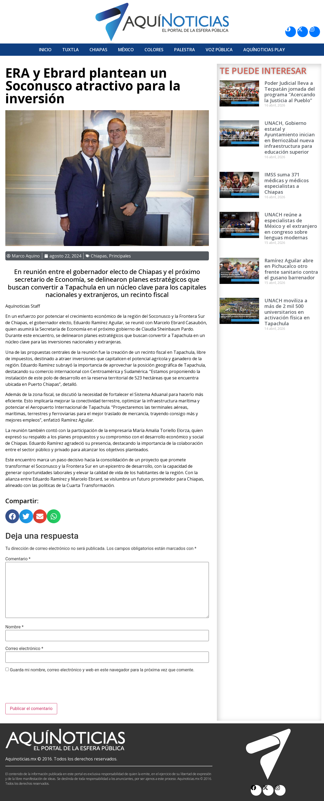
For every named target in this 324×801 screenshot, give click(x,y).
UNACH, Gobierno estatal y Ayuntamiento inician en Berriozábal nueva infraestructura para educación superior (289, 137)
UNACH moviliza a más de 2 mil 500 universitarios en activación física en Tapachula (287, 312)
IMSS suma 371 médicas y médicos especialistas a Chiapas (286, 183)
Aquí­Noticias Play (264, 50)
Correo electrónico (24, 649)
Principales (120, 256)
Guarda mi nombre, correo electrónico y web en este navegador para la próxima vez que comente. (102, 670)
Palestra (184, 50)
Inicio (45, 50)
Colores (154, 50)
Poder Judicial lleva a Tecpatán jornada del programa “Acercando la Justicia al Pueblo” (289, 92)
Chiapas (98, 50)
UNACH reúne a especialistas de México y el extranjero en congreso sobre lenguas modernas (290, 226)
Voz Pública (219, 50)
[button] (12, 516)
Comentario (17, 559)
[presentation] (46, 690)
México (126, 50)
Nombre (14, 627)
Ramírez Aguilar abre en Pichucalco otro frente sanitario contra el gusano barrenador (291, 269)
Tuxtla (70, 50)
